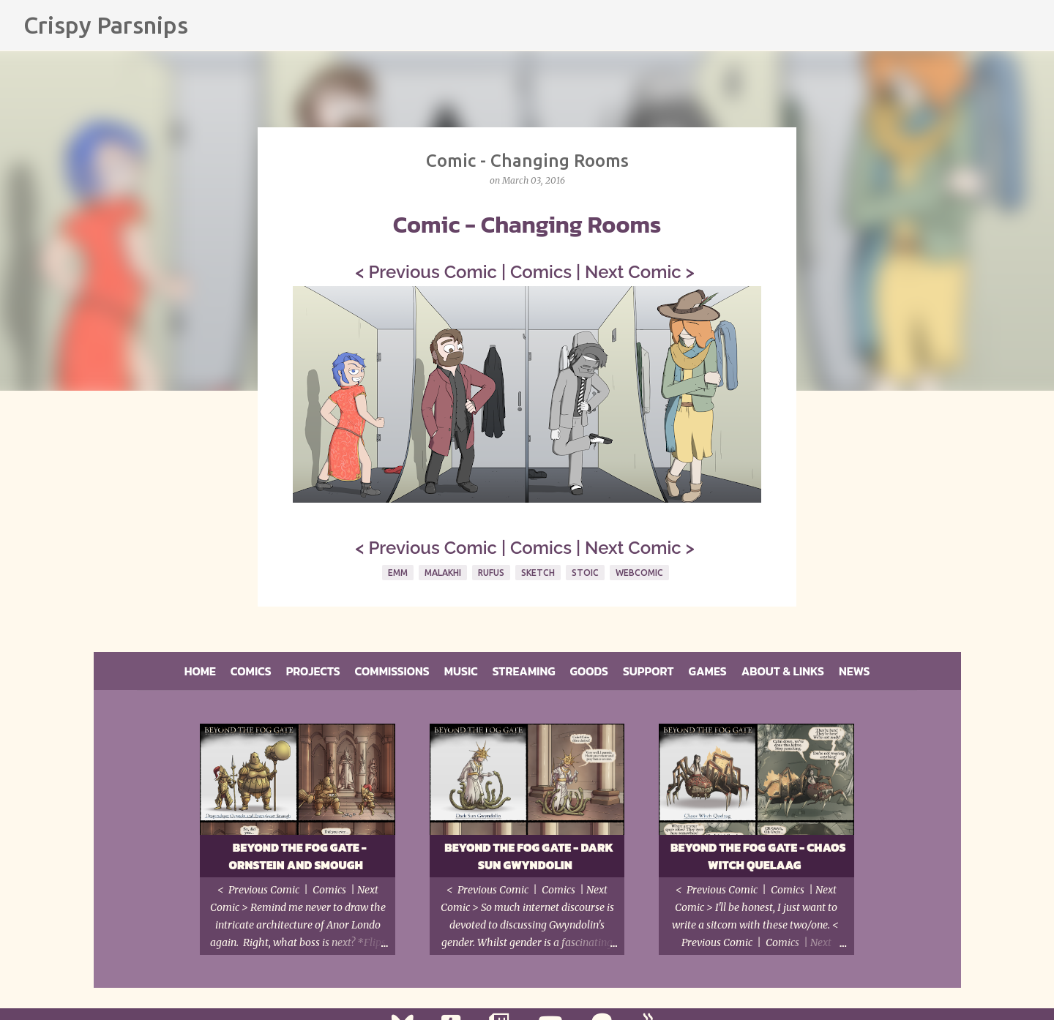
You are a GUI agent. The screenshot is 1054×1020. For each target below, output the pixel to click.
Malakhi (443, 572)
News (854, 671)
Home (200, 671)
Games (708, 671)
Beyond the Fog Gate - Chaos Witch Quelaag (758, 856)
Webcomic (639, 572)
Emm (398, 572)
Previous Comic (432, 271)
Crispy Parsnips (105, 25)
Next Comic (633, 271)
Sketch (538, 572)
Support (648, 671)
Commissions (392, 671)
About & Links (782, 671)
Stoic (585, 572)
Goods (589, 671)
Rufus (491, 572)
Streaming (524, 671)
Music (461, 671)
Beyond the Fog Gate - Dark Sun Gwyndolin (528, 856)
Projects (313, 671)
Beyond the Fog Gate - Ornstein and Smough (297, 856)
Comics (541, 271)
